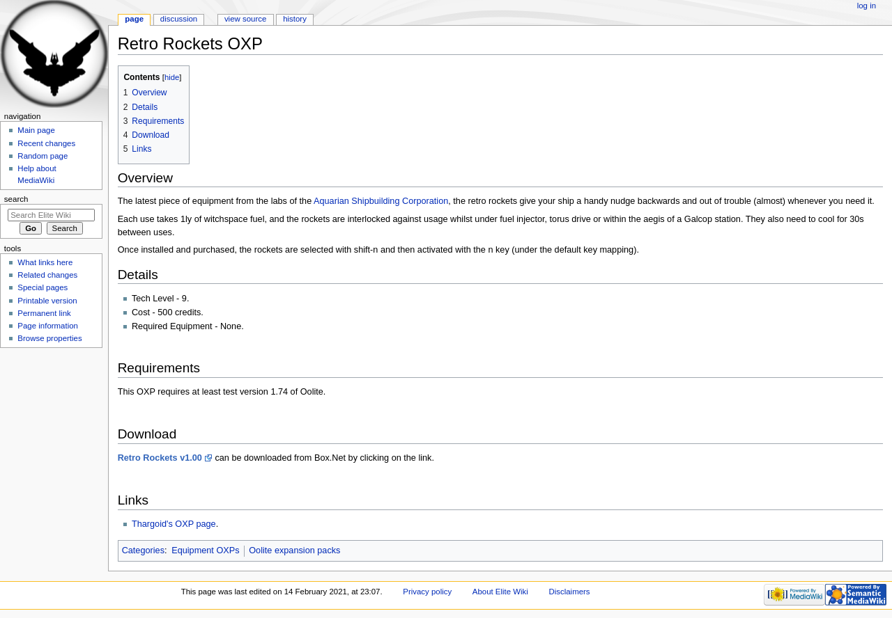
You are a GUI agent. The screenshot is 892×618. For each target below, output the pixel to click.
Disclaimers (569, 591)
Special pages (42, 287)
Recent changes (46, 143)
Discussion (178, 19)
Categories (143, 550)
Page (134, 19)
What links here (44, 262)
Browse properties (49, 338)
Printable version (47, 300)
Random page (42, 156)
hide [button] (171, 77)
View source (245, 19)
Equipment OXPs (205, 550)
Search (16, 199)
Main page (36, 130)
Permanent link (43, 313)
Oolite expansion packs (294, 550)
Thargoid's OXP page (174, 524)
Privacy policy (427, 591)
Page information (47, 326)
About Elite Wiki (500, 591)
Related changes (47, 275)
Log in (866, 5)
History (295, 19)
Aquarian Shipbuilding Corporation (381, 201)
